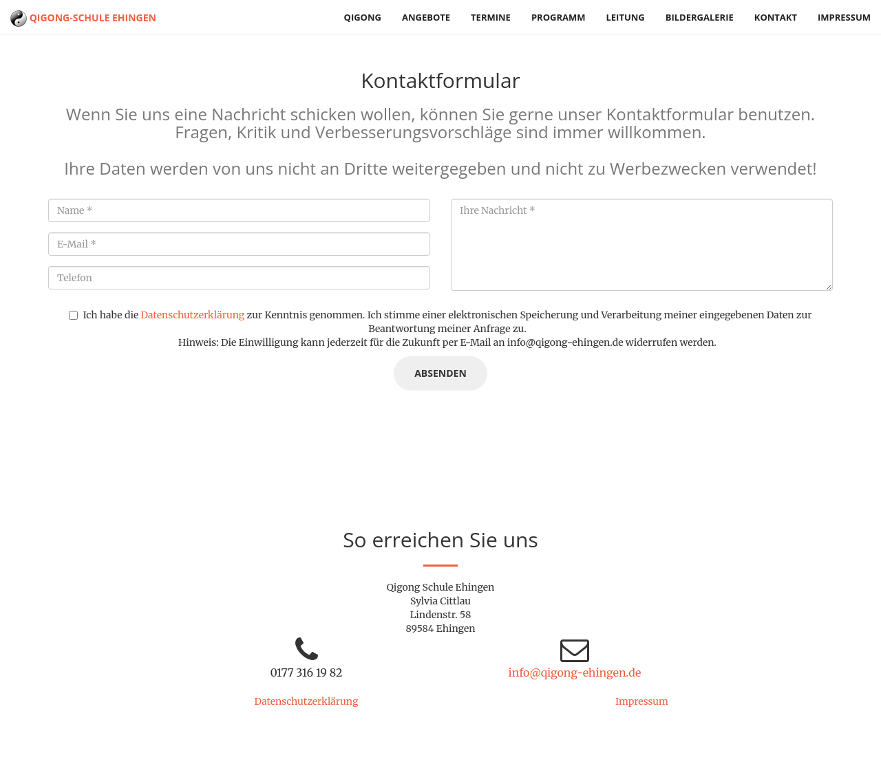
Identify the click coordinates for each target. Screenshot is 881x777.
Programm (558, 17)
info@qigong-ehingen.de (575, 672)
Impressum (844, 17)
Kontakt (775, 17)
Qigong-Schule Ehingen (83, 17)
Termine (491, 17)
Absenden (440, 373)
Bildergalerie (700, 17)
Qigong (362, 17)
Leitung (625, 17)
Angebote (426, 17)
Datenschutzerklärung (193, 315)
